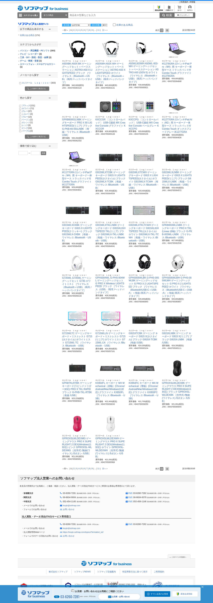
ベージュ (27, 119)
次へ (104, 30)
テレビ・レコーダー (31, 54)
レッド (26, 125)
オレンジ (27, 122)
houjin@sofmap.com (71, 505)
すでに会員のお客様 (159, 594)
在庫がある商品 (30, 35)
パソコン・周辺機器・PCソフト (37, 50)
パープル (27, 131)
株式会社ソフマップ (58, 571)
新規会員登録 (159, 9)
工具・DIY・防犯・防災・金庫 (35, 57)
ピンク (27, 128)
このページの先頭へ (179, 557)
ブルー (27, 117)
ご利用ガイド (169, 9)
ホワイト (28, 108)
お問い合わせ (68, 509)
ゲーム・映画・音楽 (31, 61)
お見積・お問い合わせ (119, 597)
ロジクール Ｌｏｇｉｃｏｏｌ (39, 83)
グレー (27, 111)
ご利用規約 (184, 2)
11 (98, 30)
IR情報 (192, 2)
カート (179, 9)
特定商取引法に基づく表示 (134, 571)
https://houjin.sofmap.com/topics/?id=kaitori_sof (83, 532)
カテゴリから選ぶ (31, 15)
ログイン (190, 9)
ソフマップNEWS (82, 571)
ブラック (28, 105)
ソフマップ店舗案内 (106, 571)
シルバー (27, 114)
